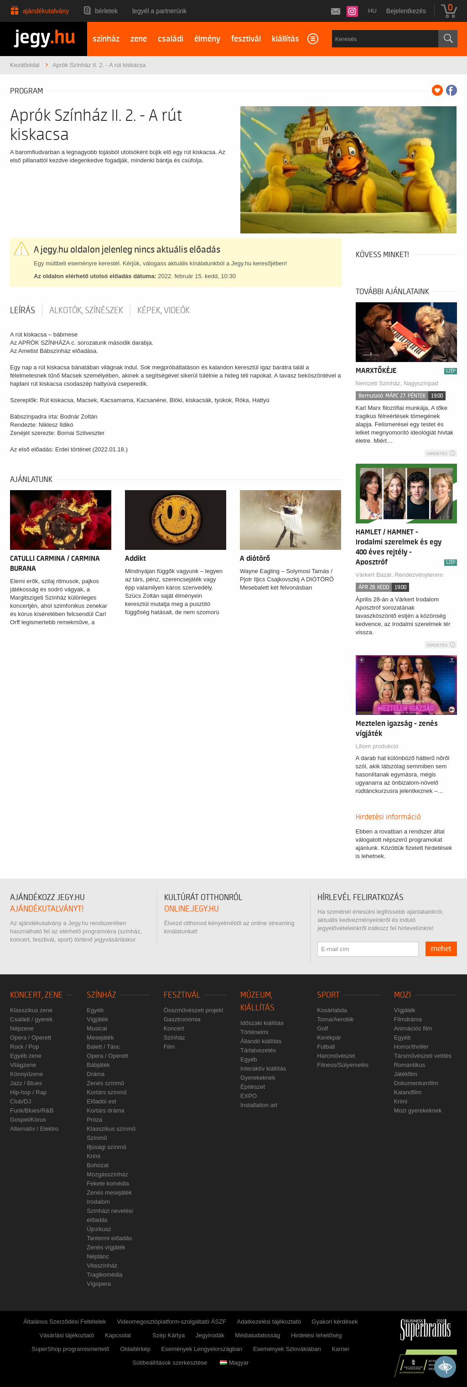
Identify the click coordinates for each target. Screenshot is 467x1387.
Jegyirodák (210, 1335)
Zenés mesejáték (109, 1192)
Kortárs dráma (105, 1110)
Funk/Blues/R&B (31, 1110)
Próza (94, 1119)
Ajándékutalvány (46, 11)
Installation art (258, 1105)
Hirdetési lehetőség (316, 1335)
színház (106, 39)
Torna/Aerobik (335, 1019)
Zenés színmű (105, 1083)
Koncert (174, 1028)
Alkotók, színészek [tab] (86, 310)
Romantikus (409, 1064)
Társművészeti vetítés (422, 1055)
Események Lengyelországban (202, 1349)
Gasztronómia (182, 1019)
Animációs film (413, 1028)
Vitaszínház (102, 1265)
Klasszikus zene (31, 1010)
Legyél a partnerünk (159, 11)
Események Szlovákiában (287, 1349)
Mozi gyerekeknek (418, 1110)
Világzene (23, 1064)
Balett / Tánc (103, 1046)
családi (170, 39)
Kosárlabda (332, 1010)
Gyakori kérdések (334, 1321)
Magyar (234, 1362)
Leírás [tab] (22, 310)
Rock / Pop (24, 1046)
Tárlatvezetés (258, 1050)
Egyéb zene (26, 1055)
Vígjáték (97, 1019)
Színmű (97, 1137)
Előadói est (101, 1101)
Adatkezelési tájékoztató (269, 1321)
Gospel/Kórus (28, 1119)
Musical (97, 1028)
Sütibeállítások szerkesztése (169, 1362)
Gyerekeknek (257, 1077)
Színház (101, 995)
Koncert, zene (36, 995)
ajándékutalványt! (46, 909)
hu (372, 10)
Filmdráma (408, 1019)
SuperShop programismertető (70, 1349)
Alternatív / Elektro (34, 1128)
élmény (207, 39)
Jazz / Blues (26, 1083)
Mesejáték (100, 1037)
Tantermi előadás (109, 1238)
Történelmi (254, 1032)
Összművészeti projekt (193, 1010)
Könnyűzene (26, 1074)
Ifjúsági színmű (106, 1147)
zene (138, 39)
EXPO (248, 1095)
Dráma (95, 1074)
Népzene (22, 1028)
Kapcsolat (118, 1335)
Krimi (93, 1156)
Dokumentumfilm (416, 1083)
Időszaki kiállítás (262, 1023)
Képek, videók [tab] (163, 310)
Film (169, 1046)
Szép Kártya (168, 1335)
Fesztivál (182, 995)
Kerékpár (329, 1037)
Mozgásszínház (107, 1174)
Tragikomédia (104, 1274)
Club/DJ (20, 1101)
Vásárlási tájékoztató (66, 1335)
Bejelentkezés (406, 11)
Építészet (252, 1086)
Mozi (402, 995)
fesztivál (246, 39)
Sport (328, 995)
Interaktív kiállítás (263, 1068)
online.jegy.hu (191, 909)
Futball (326, 1046)
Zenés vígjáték (106, 1247)
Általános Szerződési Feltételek (64, 1321)
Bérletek (106, 11)
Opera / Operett (30, 1037)
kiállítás (285, 39)
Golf (322, 1028)
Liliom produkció (377, 746)
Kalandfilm (408, 1092)
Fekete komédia (108, 1183)
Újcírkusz (99, 1229)
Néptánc (98, 1256)
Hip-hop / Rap (28, 1092)
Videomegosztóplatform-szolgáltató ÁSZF (171, 1321)
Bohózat (98, 1165)
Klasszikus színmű (111, 1128)
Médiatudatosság (257, 1335)
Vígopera (99, 1283)
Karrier (340, 1349)
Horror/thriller (411, 1046)
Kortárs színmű (106, 1092)
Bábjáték (98, 1064)
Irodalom (98, 1201)
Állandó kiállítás (260, 1041)
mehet (441, 949)
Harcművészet (336, 1055)
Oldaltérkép (135, 1349)
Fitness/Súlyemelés (342, 1064)
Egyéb (95, 1010)
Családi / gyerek (31, 1019)
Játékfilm (405, 1074)
